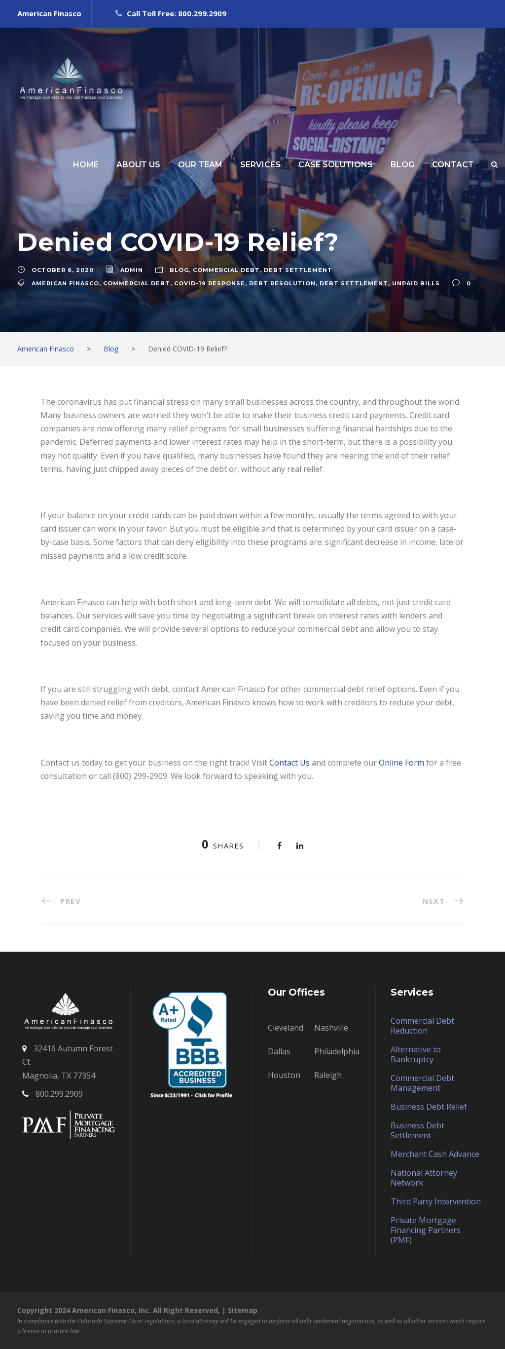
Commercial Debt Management (422, 1083)
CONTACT (453, 164)
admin (131, 270)
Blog (179, 270)
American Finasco (65, 283)
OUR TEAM (200, 164)
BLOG (402, 164)
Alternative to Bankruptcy (416, 1054)
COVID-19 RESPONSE (209, 283)
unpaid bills (416, 283)
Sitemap (242, 1310)
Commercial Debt (226, 270)
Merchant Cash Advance (435, 1154)
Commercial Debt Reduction (422, 1025)
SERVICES (260, 164)
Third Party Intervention (436, 1201)
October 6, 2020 (63, 270)
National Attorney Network (424, 1177)
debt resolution (282, 283)
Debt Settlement (298, 270)
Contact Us (289, 762)
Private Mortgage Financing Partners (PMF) (426, 1230)
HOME (86, 164)
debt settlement (354, 283)
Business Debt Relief (429, 1106)
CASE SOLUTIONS (335, 164)
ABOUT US (138, 164)
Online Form (401, 762)
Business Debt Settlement (417, 1130)
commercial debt (136, 283)
